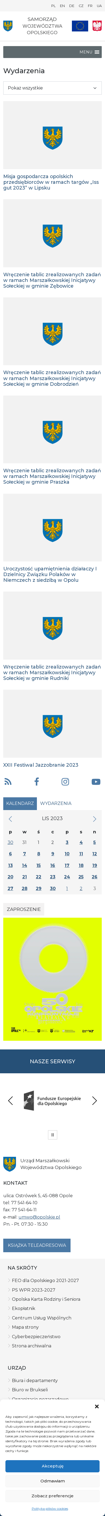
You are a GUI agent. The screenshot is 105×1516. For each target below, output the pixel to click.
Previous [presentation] (11, 1100)
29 (39, 888)
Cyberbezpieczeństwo (36, 1336)
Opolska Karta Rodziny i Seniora (46, 1299)
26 (94, 876)
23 (52, 876)
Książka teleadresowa (37, 1245)
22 (38, 876)
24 (67, 876)
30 (10, 842)
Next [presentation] (94, 1100)
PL (53, 6)
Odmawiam (52, 1480)
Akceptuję (52, 1466)
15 (38, 865)
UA (99, 6)
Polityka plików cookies (50, 1509)
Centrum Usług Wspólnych (41, 1318)
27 (10, 888)
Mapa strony (25, 1327)
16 (52, 865)
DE (71, 6)
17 (67, 865)
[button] (97, 1406)
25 (81, 876)
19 (94, 865)
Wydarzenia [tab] (55, 803)
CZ (81, 6)
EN (62, 6)
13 (10, 865)
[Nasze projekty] (80, 26)
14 (24, 865)
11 (81, 853)
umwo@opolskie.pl (39, 1217)
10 (67, 853)
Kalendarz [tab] (20, 803)
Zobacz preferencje (52, 1495)
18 (81, 865)
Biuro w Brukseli (30, 1389)
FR (90, 6)
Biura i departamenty (35, 1380)
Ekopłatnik (23, 1308)
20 (10, 876)
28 (24, 888)
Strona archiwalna (31, 1345)
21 (24, 876)
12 (94, 853)
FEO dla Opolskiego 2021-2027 (45, 1280)
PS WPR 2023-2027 (33, 1290)
